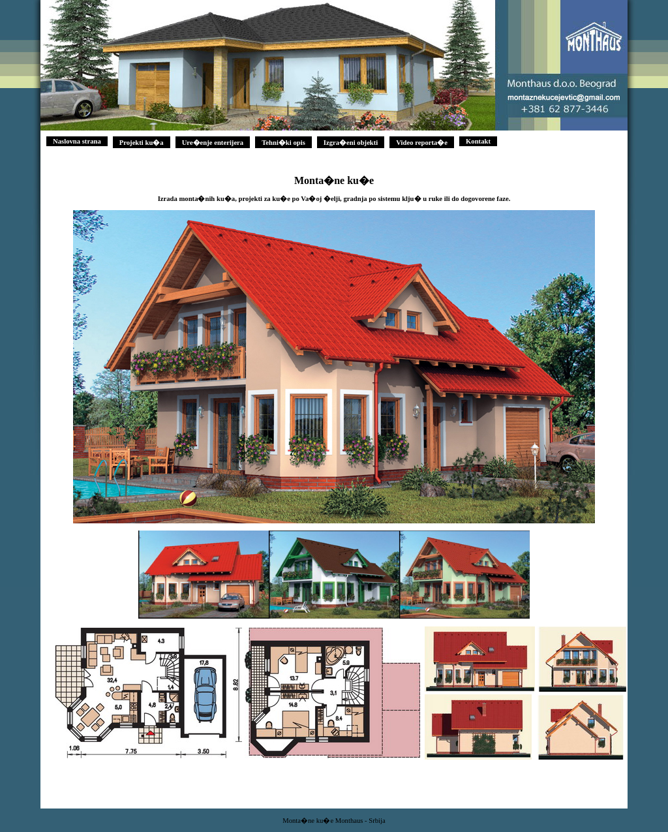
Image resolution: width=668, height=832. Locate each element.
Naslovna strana (77, 141)
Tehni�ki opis (283, 142)
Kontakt (478, 141)
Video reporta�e (422, 142)
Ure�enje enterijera (213, 142)
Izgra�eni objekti (351, 142)
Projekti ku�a (141, 142)
